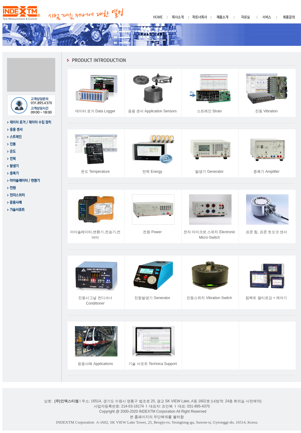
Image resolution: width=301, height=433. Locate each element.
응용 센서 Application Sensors (152, 111)
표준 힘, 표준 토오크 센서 (266, 232)
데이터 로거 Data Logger (95, 111)
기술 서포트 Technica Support (152, 364)
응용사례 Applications (95, 364)
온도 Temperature (95, 171)
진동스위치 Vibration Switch (209, 298)
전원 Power (152, 232)
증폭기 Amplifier (266, 171)
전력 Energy (152, 171)
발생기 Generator (209, 171)
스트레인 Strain (209, 111)
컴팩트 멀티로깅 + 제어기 (266, 298)
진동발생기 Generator (152, 298)
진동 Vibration (266, 111)
